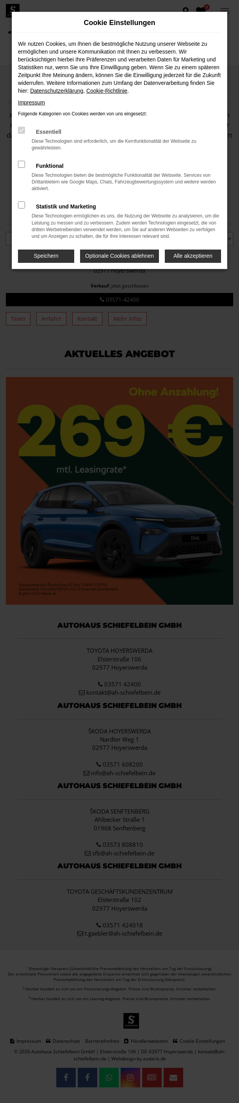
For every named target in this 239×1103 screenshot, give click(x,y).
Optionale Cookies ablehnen (119, 256)
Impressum (31, 102)
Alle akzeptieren (192, 256)
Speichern (46, 256)
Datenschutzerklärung (56, 91)
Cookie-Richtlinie (106, 91)
